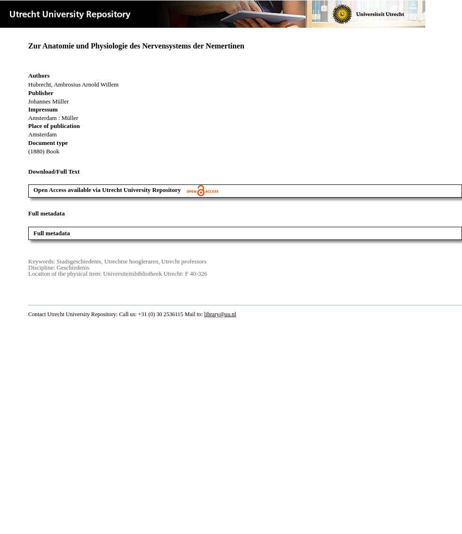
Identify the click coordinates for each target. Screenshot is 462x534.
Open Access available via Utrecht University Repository (125, 189)
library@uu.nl (220, 314)
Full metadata (51, 233)
